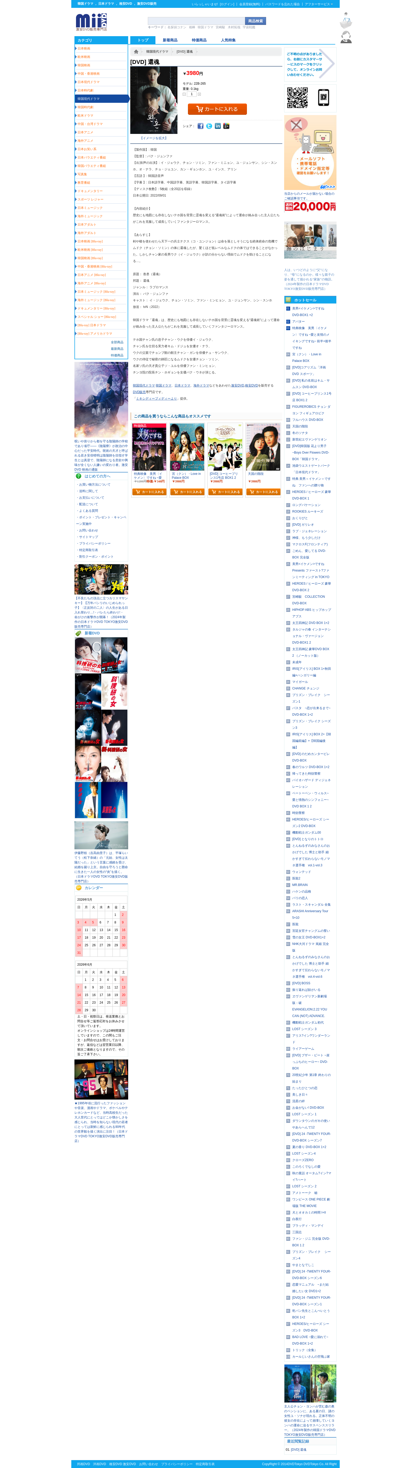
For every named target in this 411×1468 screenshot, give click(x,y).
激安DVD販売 (146, 4)
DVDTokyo (295, 1464)
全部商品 (117, 342)
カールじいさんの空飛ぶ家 (311, 1356)
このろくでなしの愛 (306, 1166)
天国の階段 (300, 426)
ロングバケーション (306, 505)
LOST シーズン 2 (304, 1186)
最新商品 (117, 349)
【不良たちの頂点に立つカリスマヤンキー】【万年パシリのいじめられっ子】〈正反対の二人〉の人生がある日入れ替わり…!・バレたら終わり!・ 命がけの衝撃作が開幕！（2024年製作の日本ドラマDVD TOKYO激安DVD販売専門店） (101, 612)
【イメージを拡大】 (154, 138)
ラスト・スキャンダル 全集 (311, 904)
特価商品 (117, 355)
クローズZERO (302, 1160)
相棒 (192, 27)
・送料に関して (87, 491)
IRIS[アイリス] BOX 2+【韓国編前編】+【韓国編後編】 (311, 740)
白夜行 (297, 1219)
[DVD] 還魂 (185, 51)
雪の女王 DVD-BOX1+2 (308, 937)
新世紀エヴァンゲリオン (309, 439)
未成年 (297, 662)
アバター (298, 321)
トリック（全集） (304, 1350)
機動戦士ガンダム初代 (308, 1022)
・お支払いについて (90, 497)
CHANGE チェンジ (305, 688)
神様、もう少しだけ (306, 538)
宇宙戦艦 (249, 27)
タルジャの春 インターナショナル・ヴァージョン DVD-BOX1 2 (311, 636)
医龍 (295, 924)
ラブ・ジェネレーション (309, 531)
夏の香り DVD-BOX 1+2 (309, 1147)
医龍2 (296, 878)
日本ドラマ (106, 4)
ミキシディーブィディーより (156, 398)
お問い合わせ (148, 1464)
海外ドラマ (201, 385)
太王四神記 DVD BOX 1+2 (310, 623)
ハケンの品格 (301, 891)
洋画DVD (99, 1464)
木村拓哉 (234, 27)
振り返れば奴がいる (306, 990)
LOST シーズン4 (304, 1153)
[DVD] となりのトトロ (307, 839)
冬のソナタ (300, 433)
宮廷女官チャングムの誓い (311, 931)
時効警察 (298, 813)
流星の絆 (298, 1101)
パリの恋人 (300, 898)
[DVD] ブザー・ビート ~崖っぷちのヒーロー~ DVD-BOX (310, 1061)
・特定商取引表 (87, 550)
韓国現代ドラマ (157, 51)
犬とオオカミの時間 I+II (309, 1212)
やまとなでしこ (303, 1265)
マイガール (300, 682)
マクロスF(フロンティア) (310, 544)
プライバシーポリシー (177, 1464)
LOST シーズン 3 (304, 1029)
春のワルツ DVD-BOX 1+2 (310, 767)
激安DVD (237, 385)
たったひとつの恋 (304, 1088)
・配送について (87, 504)
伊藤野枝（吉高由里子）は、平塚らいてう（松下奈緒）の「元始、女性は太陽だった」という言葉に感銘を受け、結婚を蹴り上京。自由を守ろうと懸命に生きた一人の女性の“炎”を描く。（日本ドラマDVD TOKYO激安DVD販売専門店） (101, 867)
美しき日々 (300, 1094)
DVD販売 (139, 392)
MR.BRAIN (300, 885)
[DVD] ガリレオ (303, 524)
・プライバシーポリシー (93, 543)
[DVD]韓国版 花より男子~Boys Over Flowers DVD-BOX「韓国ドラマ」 (310, 452)
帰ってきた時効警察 (306, 773)
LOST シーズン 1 (304, 1114)
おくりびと (300, 518)
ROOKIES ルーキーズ (307, 511)
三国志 (297, 1232)
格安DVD (125, 4)
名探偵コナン (176, 27)
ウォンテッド (301, 872)
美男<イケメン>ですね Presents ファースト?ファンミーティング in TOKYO (310, 570)
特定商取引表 (205, 1464)
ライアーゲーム (303, 1049)
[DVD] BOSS (301, 983)
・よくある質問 (87, 511)
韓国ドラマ (85, 4)
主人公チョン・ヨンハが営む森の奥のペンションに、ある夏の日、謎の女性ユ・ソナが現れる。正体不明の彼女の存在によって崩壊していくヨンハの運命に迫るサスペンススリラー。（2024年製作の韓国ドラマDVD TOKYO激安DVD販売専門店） (310, 1421)
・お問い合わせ (87, 530)
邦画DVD (83, 1464)
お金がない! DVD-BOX (308, 1108)
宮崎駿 (220, 27)
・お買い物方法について (93, 484)
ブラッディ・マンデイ (308, 1225)
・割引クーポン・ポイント (95, 556)
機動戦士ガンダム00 (306, 832)
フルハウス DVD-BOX (307, 420)
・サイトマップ (87, 537)
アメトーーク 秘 (304, 1193)
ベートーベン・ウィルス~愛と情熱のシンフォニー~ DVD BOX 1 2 (310, 799)
